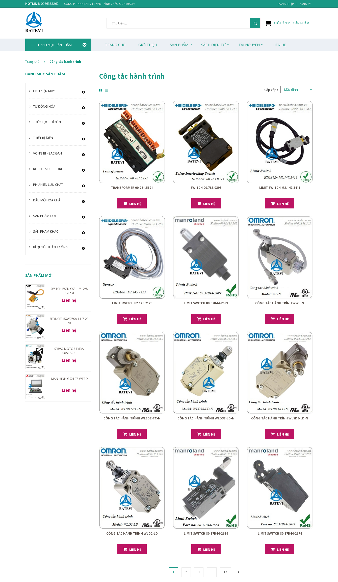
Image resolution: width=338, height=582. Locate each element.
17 (225, 572)
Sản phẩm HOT (45, 215)
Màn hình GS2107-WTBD (69, 379)
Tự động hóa (44, 106)
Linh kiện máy (44, 90)
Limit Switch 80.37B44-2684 (206, 533)
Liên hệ (135, 204)
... (212, 572)
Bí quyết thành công (50, 247)
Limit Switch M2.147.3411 (279, 188)
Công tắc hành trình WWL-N (279, 303)
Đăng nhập (286, 4)
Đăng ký (305, 4)
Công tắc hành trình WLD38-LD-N (206, 418)
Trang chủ (115, 44)
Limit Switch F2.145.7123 (132, 303)
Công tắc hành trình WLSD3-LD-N (279, 418)
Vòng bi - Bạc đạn (47, 153)
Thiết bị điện (43, 137)
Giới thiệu (147, 44)
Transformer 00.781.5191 (132, 188)
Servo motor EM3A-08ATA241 (69, 351)
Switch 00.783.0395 (206, 188)
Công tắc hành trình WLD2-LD (132, 533)
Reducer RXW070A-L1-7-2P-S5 (69, 321)
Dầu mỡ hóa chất (47, 200)
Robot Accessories (49, 169)
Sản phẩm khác (45, 231)
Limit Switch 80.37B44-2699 (206, 303)
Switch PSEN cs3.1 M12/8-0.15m (69, 291)
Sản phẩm (179, 44)
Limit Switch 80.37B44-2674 (280, 533)
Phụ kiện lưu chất (48, 184)
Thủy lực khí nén (47, 122)
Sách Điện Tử (213, 44)
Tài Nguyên (249, 44)
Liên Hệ (279, 44)
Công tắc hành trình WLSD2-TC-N (132, 418)
